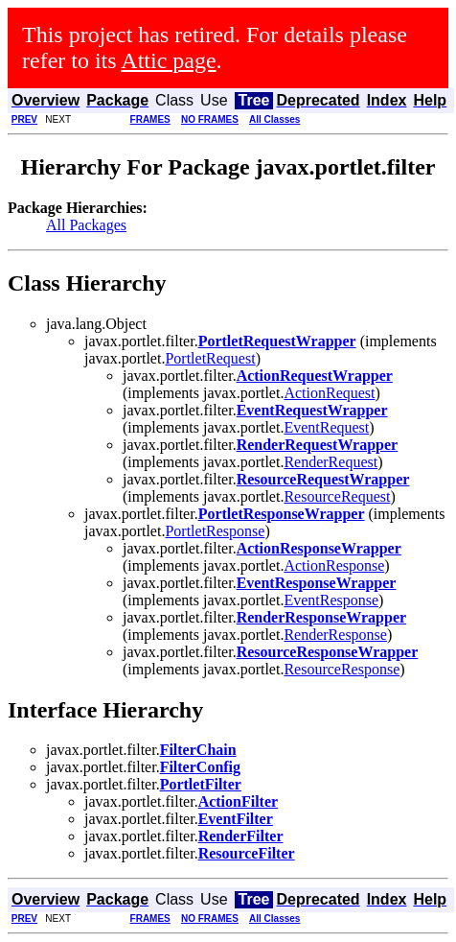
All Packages (86, 225)
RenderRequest (330, 462)
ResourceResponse (341, 669)
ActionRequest (329, 393)
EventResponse (331, 600)
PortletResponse (214, 531)
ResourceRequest (337, 496)
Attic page (168, 60)
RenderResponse (335, 634)
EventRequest (326, 427)
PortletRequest (210, 358)
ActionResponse (334, 565)
